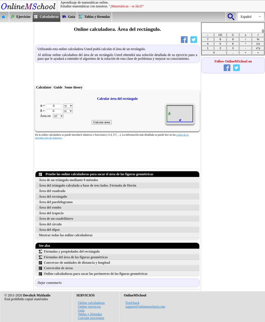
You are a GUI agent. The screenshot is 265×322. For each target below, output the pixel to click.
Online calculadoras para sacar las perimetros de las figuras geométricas (93, 273)
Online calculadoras (91, 303)
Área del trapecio (51, 213)
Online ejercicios (89, 306)
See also (44, 245)
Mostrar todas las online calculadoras (66, 235)
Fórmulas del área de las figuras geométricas (73, 257)
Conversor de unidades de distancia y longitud (74, 262)
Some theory (74, 87)
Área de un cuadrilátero (56, 218)
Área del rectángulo (53, 196)
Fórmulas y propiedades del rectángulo (69, 251)
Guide (58, 87)
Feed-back (132, 303)
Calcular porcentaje (91, 318)
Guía (81, 310)
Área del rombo (50, 207)
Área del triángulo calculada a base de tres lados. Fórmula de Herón (87, 185)
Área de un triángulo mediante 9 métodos (68, 180)
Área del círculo (50, 224)
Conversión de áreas (56, 268)
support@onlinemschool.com (145, 306)
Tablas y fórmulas (90, 314)
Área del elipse (49, 229)
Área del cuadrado (52, 191)
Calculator (43, 87)
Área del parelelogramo (56, 202)
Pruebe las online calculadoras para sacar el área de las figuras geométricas (96, 174)
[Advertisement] (17, 85)
